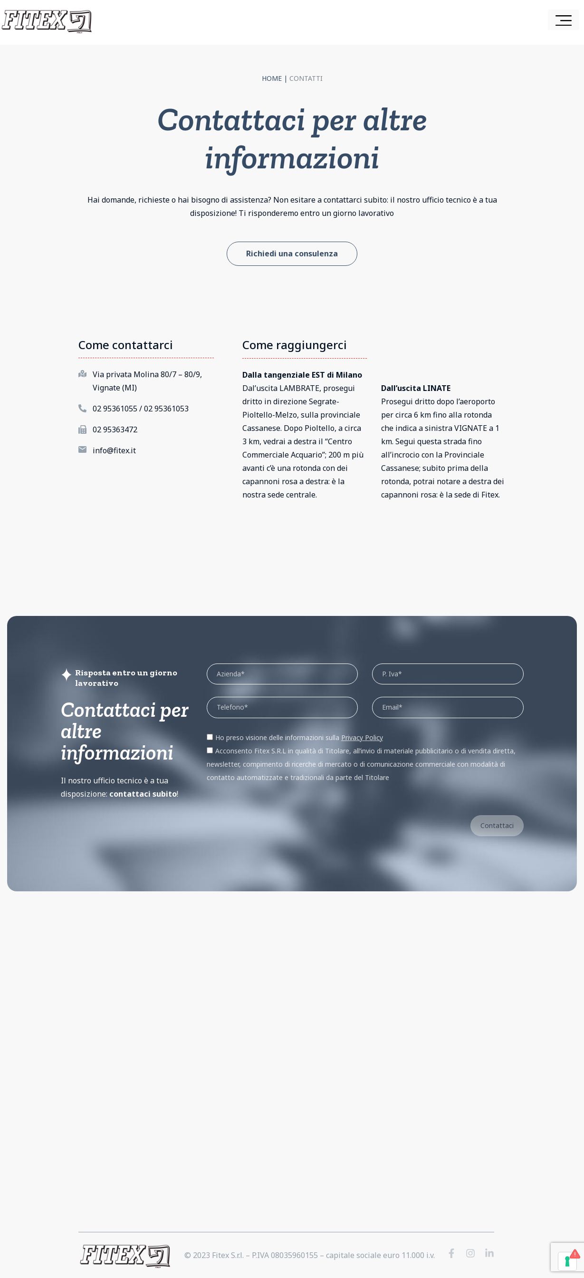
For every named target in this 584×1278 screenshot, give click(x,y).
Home (272, 78)
